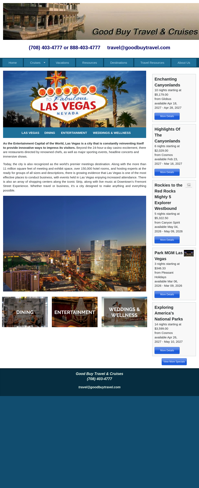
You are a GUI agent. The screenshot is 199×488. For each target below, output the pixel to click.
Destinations (118, 62)
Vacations (62, 62)
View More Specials (174, 361)
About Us (184, 62)
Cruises (35, 62)
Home (13, 62)
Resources (89, 62)
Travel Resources (152, 62)
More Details (167, 116)
